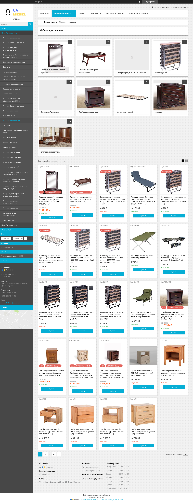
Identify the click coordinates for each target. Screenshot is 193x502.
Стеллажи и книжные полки (14, 62)
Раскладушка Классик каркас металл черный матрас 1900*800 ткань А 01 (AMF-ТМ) (51, 315)
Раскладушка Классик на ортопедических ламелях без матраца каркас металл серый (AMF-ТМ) (51, 258)
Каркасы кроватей (125, 112)
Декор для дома (9, 147)
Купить (52, 217)
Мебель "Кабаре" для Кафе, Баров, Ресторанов (14, 180)
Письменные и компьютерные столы (15, 131)
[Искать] (30, 24)
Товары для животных (12, 89)
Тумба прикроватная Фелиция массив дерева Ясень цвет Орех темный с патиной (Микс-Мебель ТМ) (112, 374)
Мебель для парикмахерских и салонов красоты (15, 173)
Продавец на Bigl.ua (96, 497)
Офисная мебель (10, 138)
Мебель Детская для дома (13, 43)
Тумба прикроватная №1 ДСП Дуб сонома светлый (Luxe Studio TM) (142, 373)
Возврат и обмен (115, 13)
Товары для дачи (10, 142)
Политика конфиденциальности (112, 499)
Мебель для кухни (10, 111)
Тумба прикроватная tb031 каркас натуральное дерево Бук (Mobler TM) (51, 431)
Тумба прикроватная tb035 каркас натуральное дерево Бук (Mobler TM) (143, 431)
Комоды (158, 112)
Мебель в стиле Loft (11, 167)
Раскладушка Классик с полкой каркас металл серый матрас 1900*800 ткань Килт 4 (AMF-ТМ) (112, 200)
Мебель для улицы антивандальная (10, 49)
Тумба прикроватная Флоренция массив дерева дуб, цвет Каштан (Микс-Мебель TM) (172, 315)
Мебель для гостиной (11, 152)
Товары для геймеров (12, 162)
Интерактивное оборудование (9, 214)
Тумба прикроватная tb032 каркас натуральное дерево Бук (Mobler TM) (82, 431)
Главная (44, 13)
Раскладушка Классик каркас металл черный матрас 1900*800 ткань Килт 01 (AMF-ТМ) (82, 315)
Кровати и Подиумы (49, 112)
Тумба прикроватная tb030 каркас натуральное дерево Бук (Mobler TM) (173, 373)
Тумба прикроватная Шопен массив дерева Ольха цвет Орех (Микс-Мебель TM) (51, 373)
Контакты (96, 13)
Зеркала (6, 67)
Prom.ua (107, 495)
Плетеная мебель (10, 94)
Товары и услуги (62, 13)
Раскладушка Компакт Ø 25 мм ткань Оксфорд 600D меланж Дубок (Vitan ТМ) (173, 257)
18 (54, 454)
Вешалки (6, 125)
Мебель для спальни (11, 38)
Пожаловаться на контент (90, 499)
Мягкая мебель (9, 116)
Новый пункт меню (9, 33)
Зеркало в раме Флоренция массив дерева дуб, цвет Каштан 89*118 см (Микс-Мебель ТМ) (51, 200)
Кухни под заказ (9, 220)
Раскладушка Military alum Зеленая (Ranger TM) (142, 256)
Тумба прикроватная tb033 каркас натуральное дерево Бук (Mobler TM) (112, 431)
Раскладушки (161, 72)
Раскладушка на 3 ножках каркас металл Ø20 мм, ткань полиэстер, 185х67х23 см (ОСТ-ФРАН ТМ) (143, 200)
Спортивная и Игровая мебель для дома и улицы (15, 56)
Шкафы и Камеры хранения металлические (14, 78)
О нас (82, 13)
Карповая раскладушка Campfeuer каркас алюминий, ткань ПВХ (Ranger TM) (143, 314)
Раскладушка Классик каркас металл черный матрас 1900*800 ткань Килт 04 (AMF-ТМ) (112, 315)
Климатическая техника (13, 84)
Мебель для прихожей (12, 157)
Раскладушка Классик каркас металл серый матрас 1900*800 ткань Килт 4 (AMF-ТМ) (173, 200)
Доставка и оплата (138, 13)
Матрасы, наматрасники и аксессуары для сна (13, 195)
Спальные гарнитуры (50, 152)
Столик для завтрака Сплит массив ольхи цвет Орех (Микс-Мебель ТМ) (82, 199)
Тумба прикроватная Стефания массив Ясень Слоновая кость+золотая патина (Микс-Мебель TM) (81, 374)
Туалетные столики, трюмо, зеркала (53, 71)
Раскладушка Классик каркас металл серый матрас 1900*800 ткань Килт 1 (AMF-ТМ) (82, 258)
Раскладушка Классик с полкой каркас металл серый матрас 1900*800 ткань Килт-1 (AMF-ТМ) (112, 258)
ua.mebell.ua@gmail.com (11, 303)
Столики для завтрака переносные (88, 71)
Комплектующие (10, 72)
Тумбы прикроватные (88, 112)
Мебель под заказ (10, 208)
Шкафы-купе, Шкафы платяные (131, 72)
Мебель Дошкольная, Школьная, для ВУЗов (11, 100)
